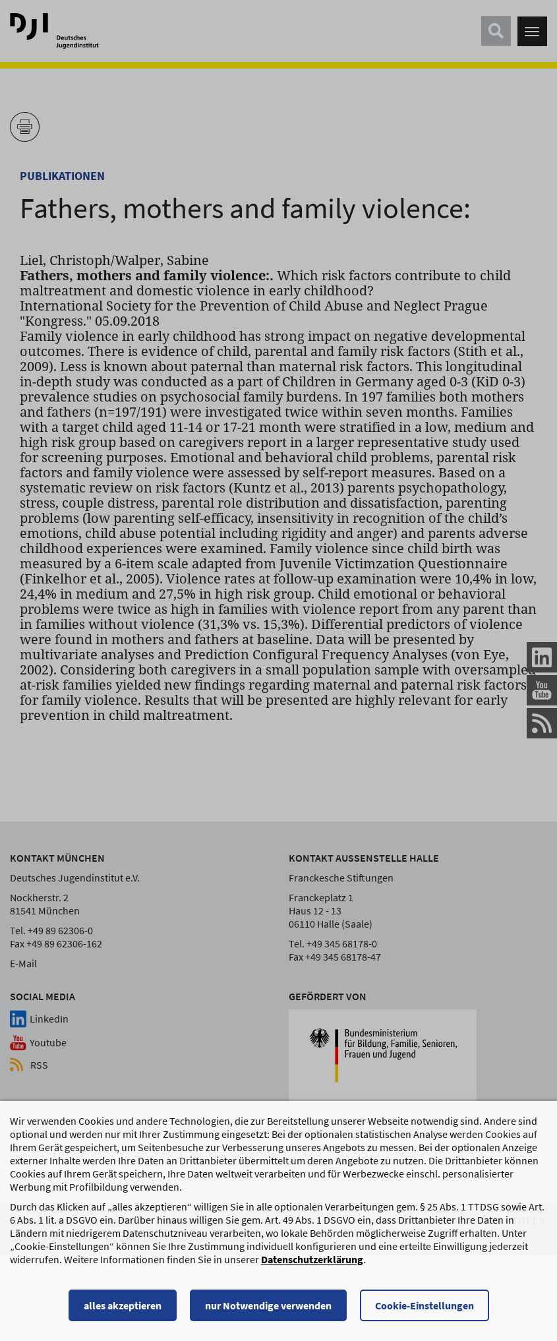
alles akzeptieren (122, 1305)
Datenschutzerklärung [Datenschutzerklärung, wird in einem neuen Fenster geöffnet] (312, 1259)
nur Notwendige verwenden (268, 1305)
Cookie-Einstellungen (424, 1305)
